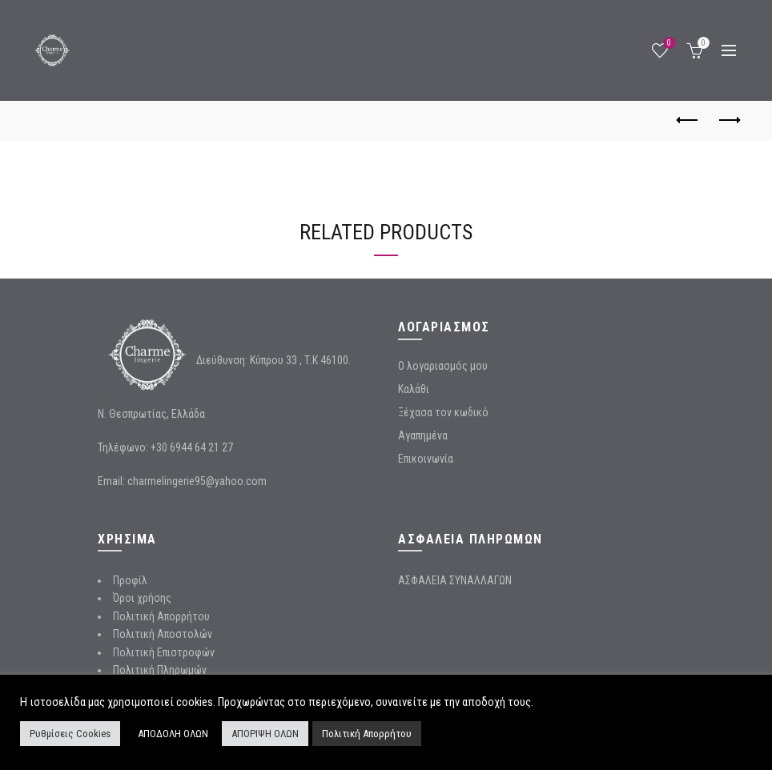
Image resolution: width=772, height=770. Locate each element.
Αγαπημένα (423, 435)
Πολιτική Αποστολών (162, 634)
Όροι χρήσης (142, 598)
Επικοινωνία (425, 458)
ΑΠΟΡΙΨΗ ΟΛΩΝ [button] (265, 734)
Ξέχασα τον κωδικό (443, 412)
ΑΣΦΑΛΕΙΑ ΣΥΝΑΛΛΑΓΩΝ (455, 580)
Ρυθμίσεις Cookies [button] (70, 734)
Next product (728, 120)
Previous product (688, 120)
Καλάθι (413, 389)
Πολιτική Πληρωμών (160, 670)
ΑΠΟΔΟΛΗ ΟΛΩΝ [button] (173, 734)
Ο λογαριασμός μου (443, 365)
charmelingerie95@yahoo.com (197, 481)
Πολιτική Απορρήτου (161, 616)
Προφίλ (130, 580)
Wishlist (667, 43)
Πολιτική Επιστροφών (164, 652)
